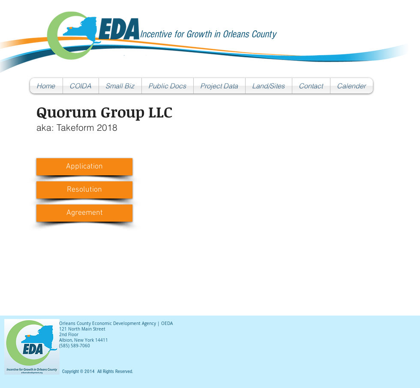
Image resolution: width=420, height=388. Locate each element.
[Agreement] (84, 213)
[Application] (84, 166)
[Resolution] (84, 190)
